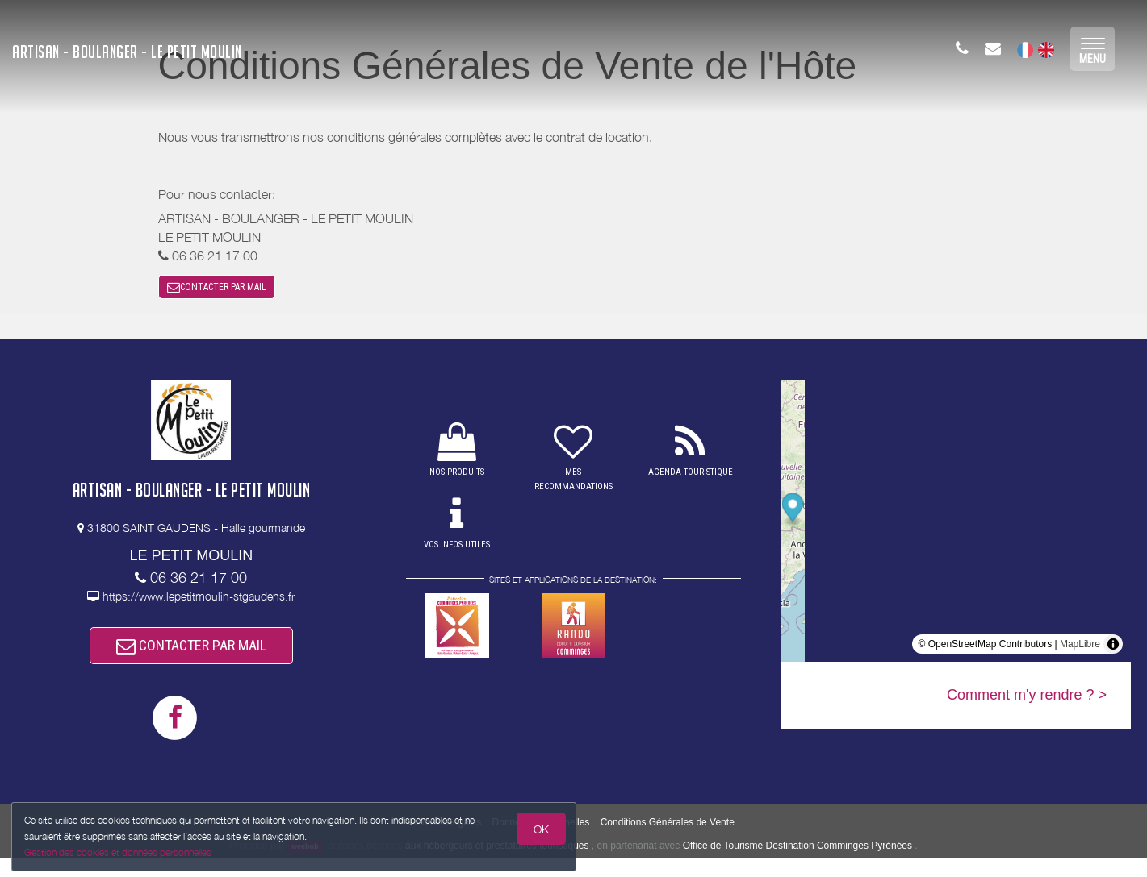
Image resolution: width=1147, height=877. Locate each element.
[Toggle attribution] (1113, 653)
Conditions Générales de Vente (668, 841)
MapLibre (1080, 653)
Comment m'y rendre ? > (1027, 704)
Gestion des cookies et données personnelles (122, 850)
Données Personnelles (541, 841)
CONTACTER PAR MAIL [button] (216, 291)
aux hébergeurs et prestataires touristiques (496, 865)
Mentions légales (444, 841)
